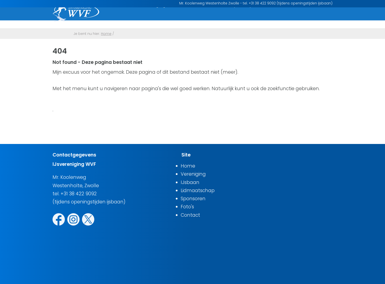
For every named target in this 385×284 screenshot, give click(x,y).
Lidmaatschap (220, 17)
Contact (315, 17)
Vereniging (153, 17)
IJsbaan (185, 17)
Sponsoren (259, 17)
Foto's (289, 17)
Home (124, 17)
